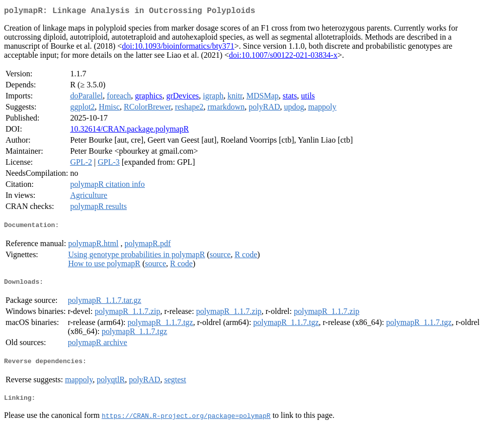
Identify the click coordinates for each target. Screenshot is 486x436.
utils (308, 97)
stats (290, 97)
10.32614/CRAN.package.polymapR (129, 131)
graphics (148, 97)
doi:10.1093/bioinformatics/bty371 (178, 48)
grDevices (182, 97)
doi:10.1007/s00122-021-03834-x (283, 57)
